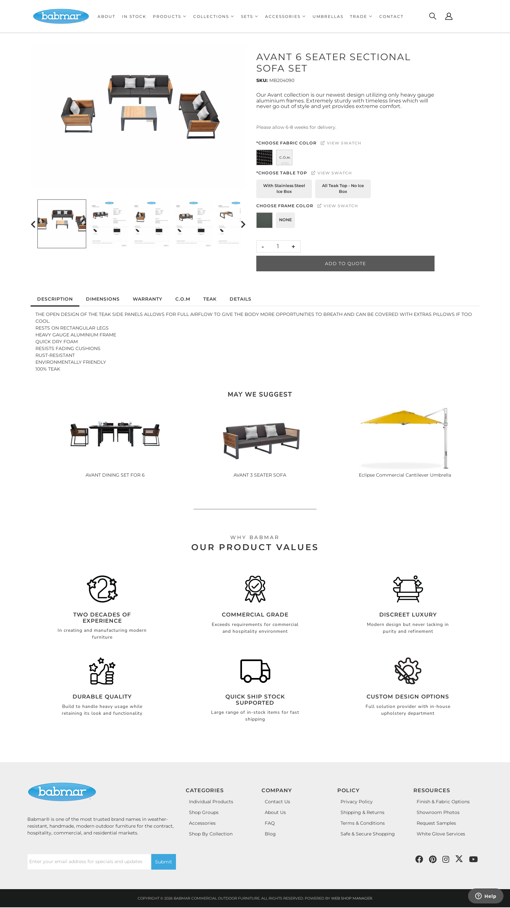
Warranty (147, 299)
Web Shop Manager (351, 898)
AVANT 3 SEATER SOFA (260, 475)
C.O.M (182, 299)
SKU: (262, 80)
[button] (170, 16)
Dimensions (103, 299)
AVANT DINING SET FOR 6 (115, 475)
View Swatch (341, 143)
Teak (210, 299)
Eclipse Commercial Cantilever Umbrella (405, 475)
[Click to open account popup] (449, 16)
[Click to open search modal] (432, 16)
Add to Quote (345, 263)
